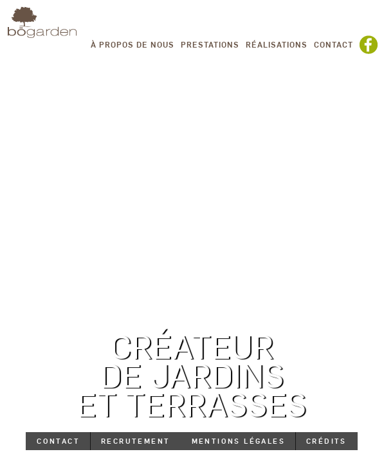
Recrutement (135, 441)
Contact (333, 44)
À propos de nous (132, 44)
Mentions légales (238, 441)
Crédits (326, 441)
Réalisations (276, 44)
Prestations (210, 44)
